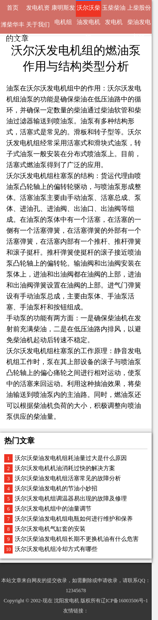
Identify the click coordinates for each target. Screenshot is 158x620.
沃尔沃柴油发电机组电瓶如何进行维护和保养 (74, 519)
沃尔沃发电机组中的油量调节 (53, 509)
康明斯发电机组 (63, 11)
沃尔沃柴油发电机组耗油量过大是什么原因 (71, 458)
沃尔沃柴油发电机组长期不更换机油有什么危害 (77, 539)
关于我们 (38, 24)
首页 (13, 8)
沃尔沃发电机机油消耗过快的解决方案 (65, 468)
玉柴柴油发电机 (114, 11)
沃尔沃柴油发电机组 (88, 11)
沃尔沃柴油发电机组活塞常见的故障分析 (68, 478)
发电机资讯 (38, 11)
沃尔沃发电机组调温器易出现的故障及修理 (71, 498)
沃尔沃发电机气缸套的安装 (50, 529)
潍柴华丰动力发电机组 (12, 27)
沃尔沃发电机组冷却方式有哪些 (56, 549)
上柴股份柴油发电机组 (139, 11)
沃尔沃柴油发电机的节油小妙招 (56, 488)
